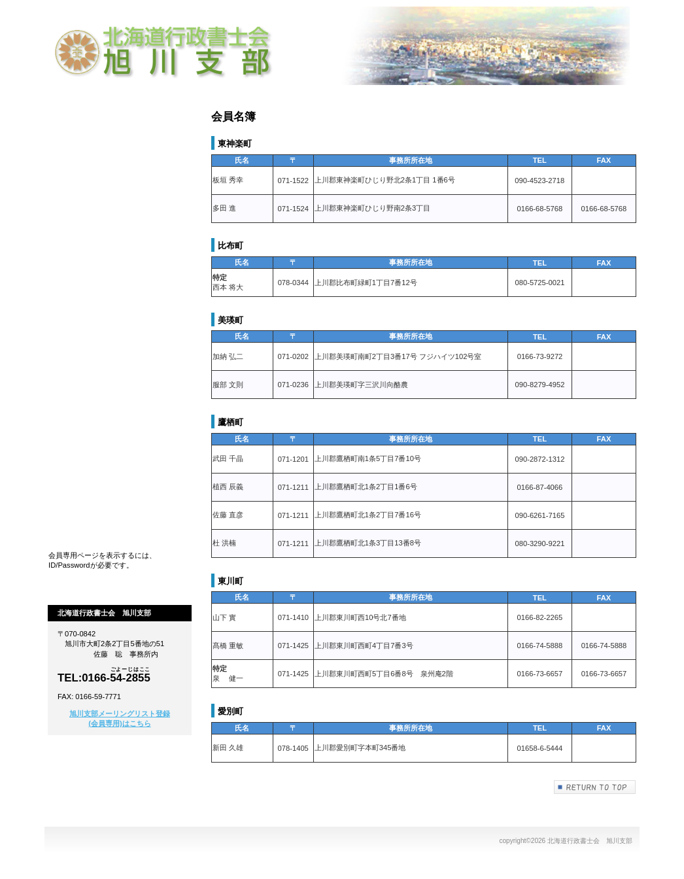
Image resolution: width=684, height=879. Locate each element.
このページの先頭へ (595, 787)
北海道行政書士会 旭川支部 (168, 52)
